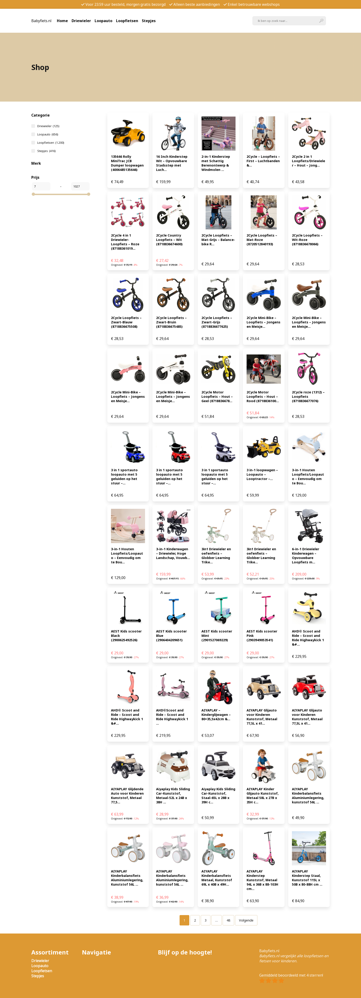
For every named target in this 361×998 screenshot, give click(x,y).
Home (62, 20)
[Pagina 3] (205, 920)
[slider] (33, 194)
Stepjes (149, 20)
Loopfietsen (127, 20)
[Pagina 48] (228, 920)
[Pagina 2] (195, 920)
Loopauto (103, 20)
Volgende (246, 920)
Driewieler (81, 20)
